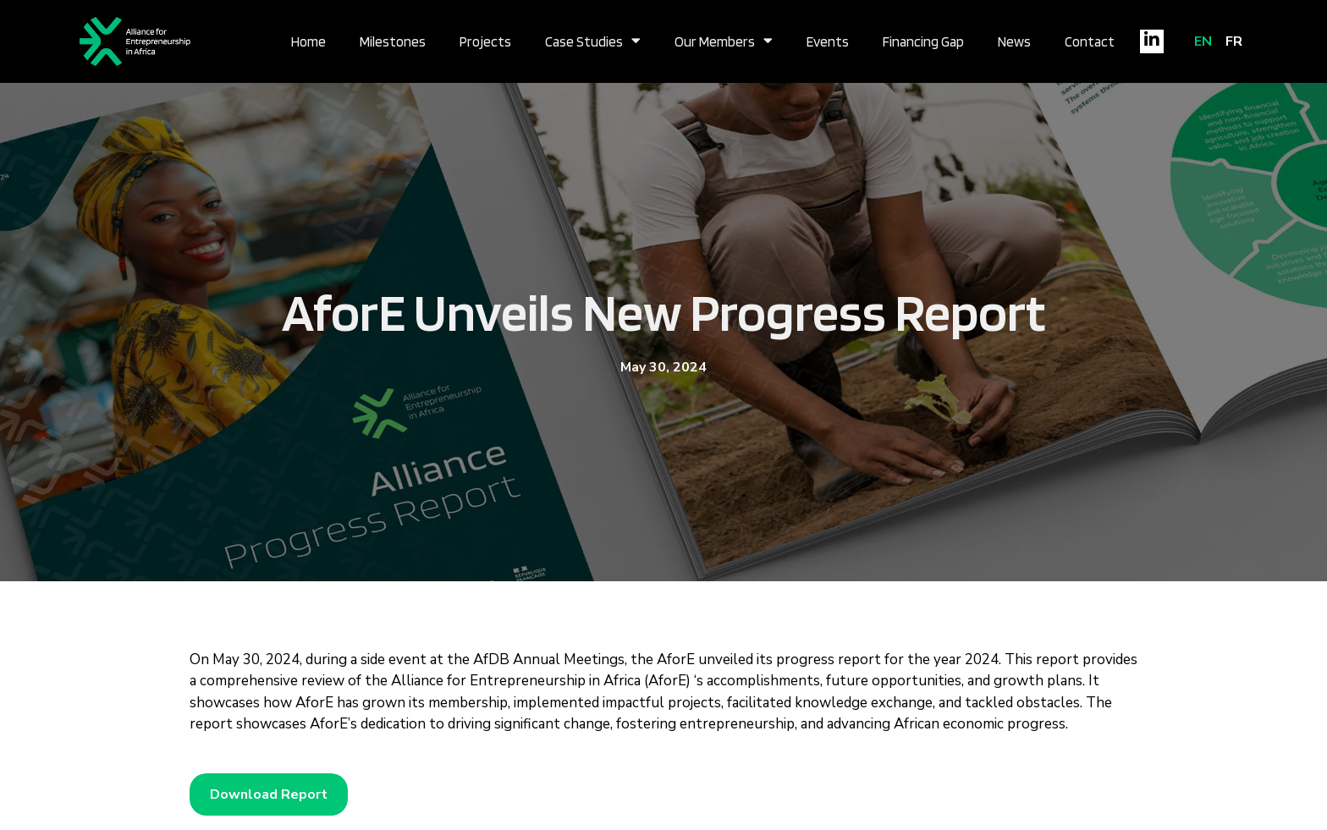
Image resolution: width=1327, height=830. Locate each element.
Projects (485, 41)
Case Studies (593, 42)
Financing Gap (923, 41)
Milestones (393, 41)
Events (828, 41)
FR (1233, 41)
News (1014, 41)
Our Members (724, 42)
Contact (1090, 41)
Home (308, 41)
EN (1203, 41)
